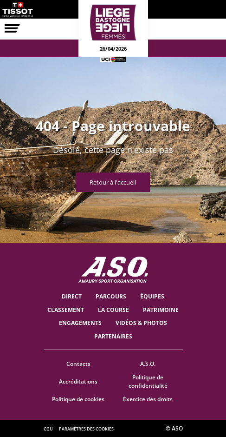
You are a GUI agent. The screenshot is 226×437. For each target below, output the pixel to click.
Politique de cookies (78, 399)
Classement (65, 310)
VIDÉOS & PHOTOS (141, 323)
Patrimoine (161, 310)
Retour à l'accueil (113, 182)
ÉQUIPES (152, 296)
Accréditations (78, 381)
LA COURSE (113, 310)
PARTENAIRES (113, 336)
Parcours (111, 296)
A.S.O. (147, 364)
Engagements (80, 323)
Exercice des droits (148, 399)
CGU (48, 429)
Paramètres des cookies (86, 429)
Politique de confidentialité (148, 381)
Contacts (78, 364)
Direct (72, 296)
